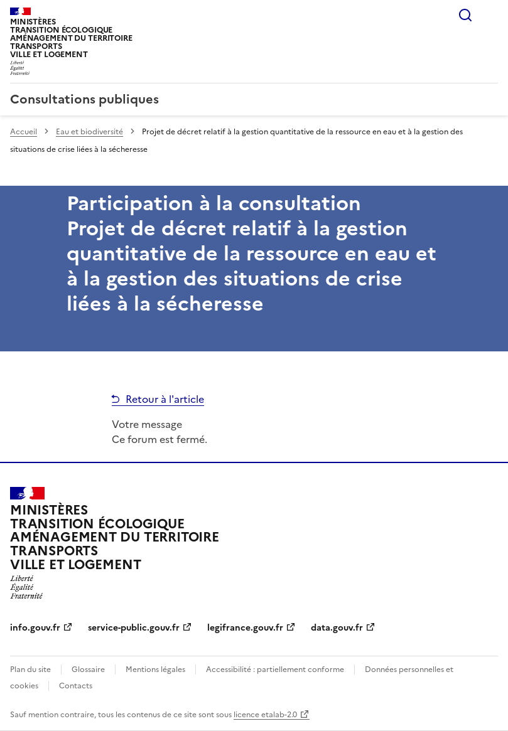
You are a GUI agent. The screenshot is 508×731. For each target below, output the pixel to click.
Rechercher (465, 15)
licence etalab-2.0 (265, 714)
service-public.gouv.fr (134, 627)
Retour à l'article (165, 399)
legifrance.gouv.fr (245, 627)
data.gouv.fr (337, 627)
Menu (490, 15)
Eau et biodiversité (89, 131)
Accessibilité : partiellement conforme (275, 669)
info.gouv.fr (35, 627)
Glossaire (88, 669)
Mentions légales (155, 669)
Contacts (75, 685)
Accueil (23, 131)
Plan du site (30, 669)
